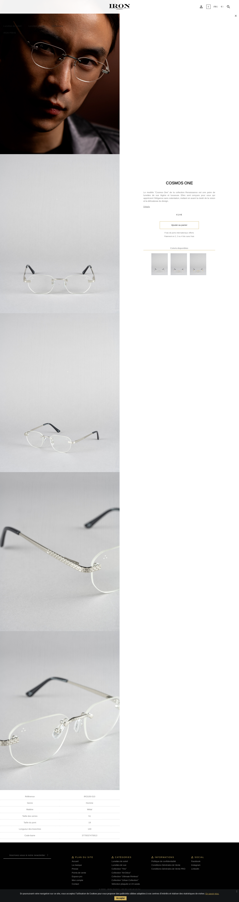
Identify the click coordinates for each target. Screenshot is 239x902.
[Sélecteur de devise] (222, 6)
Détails (146, 207)
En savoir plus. (212, 893)
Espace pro (77, 876)
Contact (75, 884)
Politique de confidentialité (163, 861)
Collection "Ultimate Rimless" (125, 876)
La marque (77, 865)
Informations (164, 857)
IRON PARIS (9, 33)
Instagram (195, 865)
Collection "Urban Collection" (125, 880)
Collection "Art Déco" (121, 873)
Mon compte (77, 880)
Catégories (123, 857)
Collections (57, 26)
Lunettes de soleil (12, 26)
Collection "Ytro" (119, 869)
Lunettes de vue (36, 26)
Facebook (195, 861)
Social (199, 857)
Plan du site (84, 857)
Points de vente (79, 873)
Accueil (75, 861)
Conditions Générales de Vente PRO (168, 869)
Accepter (120, 898)
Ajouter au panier (179, 225)
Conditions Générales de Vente (165, 865)
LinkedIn (195, 869)
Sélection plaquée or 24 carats (126, 884)
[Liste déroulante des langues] (216, 7)
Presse (75, 869)
